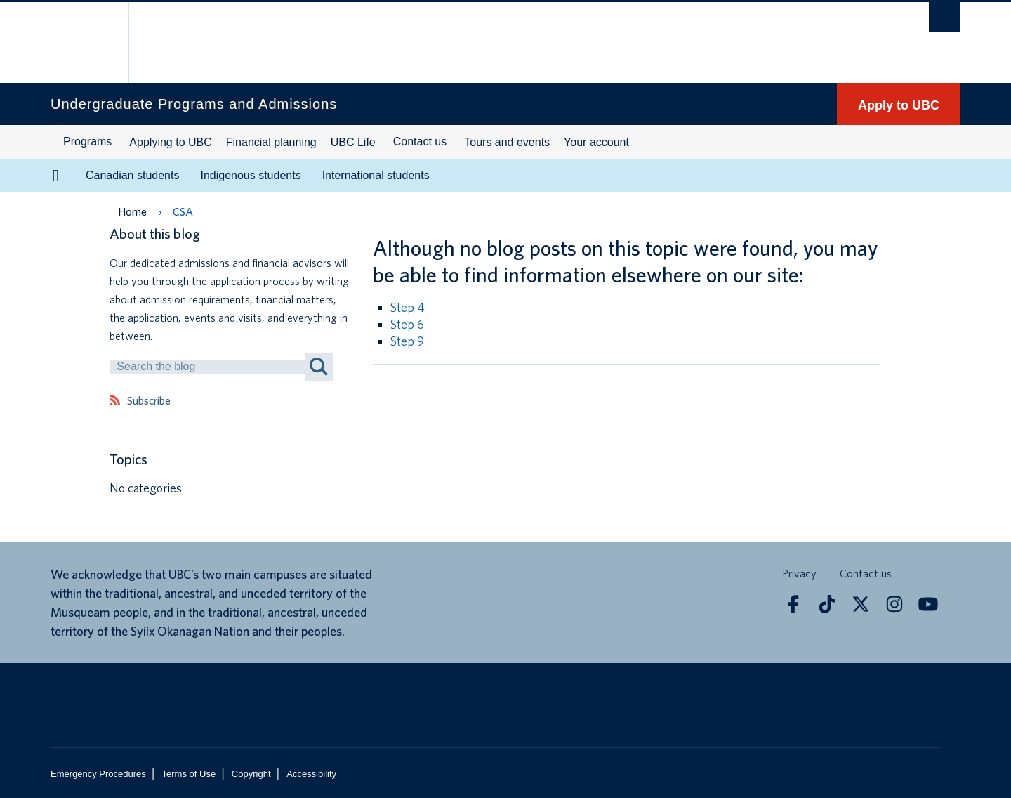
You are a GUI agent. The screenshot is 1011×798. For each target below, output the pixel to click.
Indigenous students (250, 175)
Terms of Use (189, 773)
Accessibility (311, 773)
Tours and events (507, 142)
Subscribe (149, 401)
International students (376, 175)
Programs (87, 142)
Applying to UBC (170, 142)
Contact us (420, 142)
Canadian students (132, 175)
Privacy (799, 573)
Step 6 (407, 324)
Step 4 (407, 307)
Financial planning (271, 142)
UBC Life (353, 142)
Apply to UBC (898, 105)
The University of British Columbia (80, 42)
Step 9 (407, 341)
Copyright (251, 773)
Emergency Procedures (98, 773)
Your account (596, 142)
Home (132, 211)
